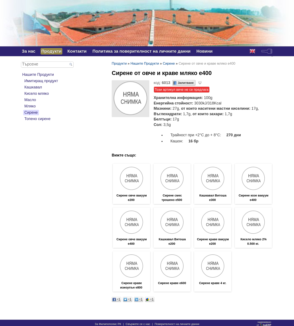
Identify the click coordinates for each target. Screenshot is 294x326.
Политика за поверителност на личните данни (141, 51)
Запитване (186, 82)
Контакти (77, 51)
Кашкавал (33, 87)
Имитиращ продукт (41, 81)
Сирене (31, 112)
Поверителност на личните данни (177, 324)
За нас (28, 51)
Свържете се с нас (138, 324)
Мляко (30, 106)
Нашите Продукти (38, 74)
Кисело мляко (36, 93)
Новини (204, 51)
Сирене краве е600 (172, 283)
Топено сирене (37, 119)
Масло (30, 100)
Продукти (51, 51)
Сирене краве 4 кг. (212, 283)
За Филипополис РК (108, 324)
